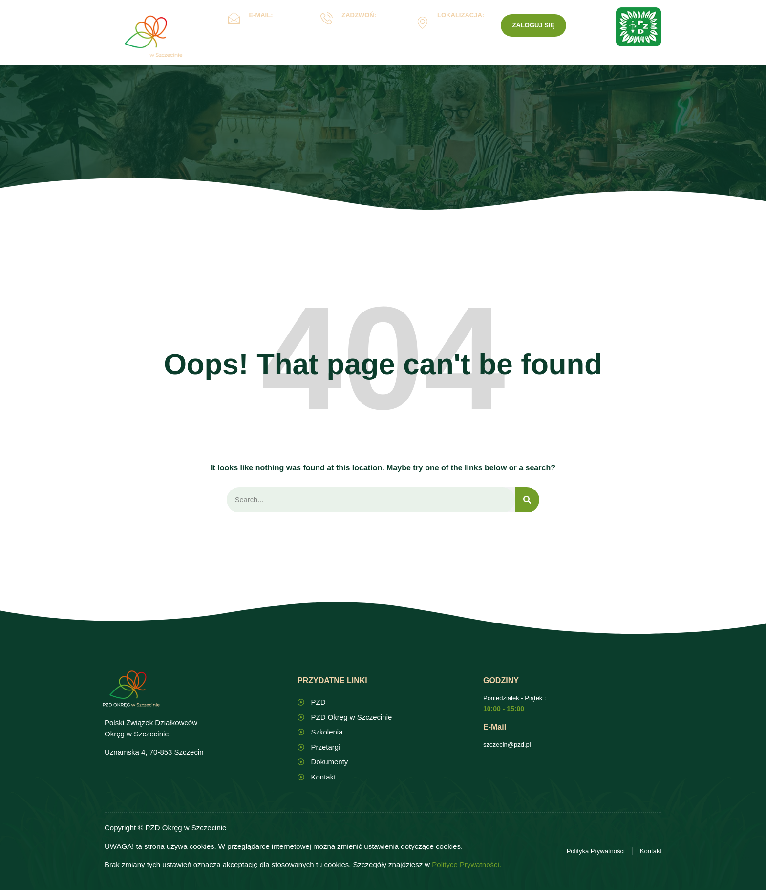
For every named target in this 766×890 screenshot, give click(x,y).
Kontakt (491, 60)
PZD (530, 60)
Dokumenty (388, 60)
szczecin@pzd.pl (507, 745)
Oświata (325, 60)
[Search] (527, 500)
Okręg (270, 60)
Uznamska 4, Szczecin (458, 30)
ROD (445, 60)
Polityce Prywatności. (466, 865)
